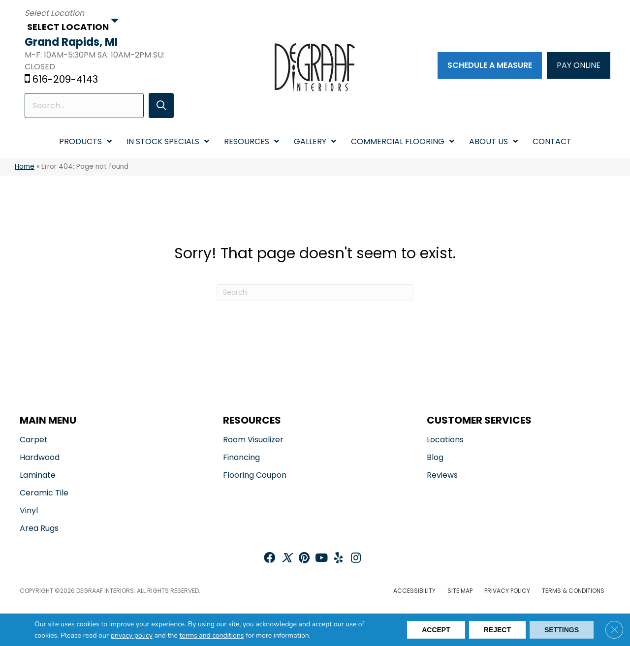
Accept (436, 630)
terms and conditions (212, 635)
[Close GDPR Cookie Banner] (614, 630)
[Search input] (84, 105)
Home (24, 166)
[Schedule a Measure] (490, 65)
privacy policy (132, 635)
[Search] (315, 292)
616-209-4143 (65, 79)
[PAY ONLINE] (578, 65)
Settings (561, 630)
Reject (497, 630)
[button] (161, 105)
